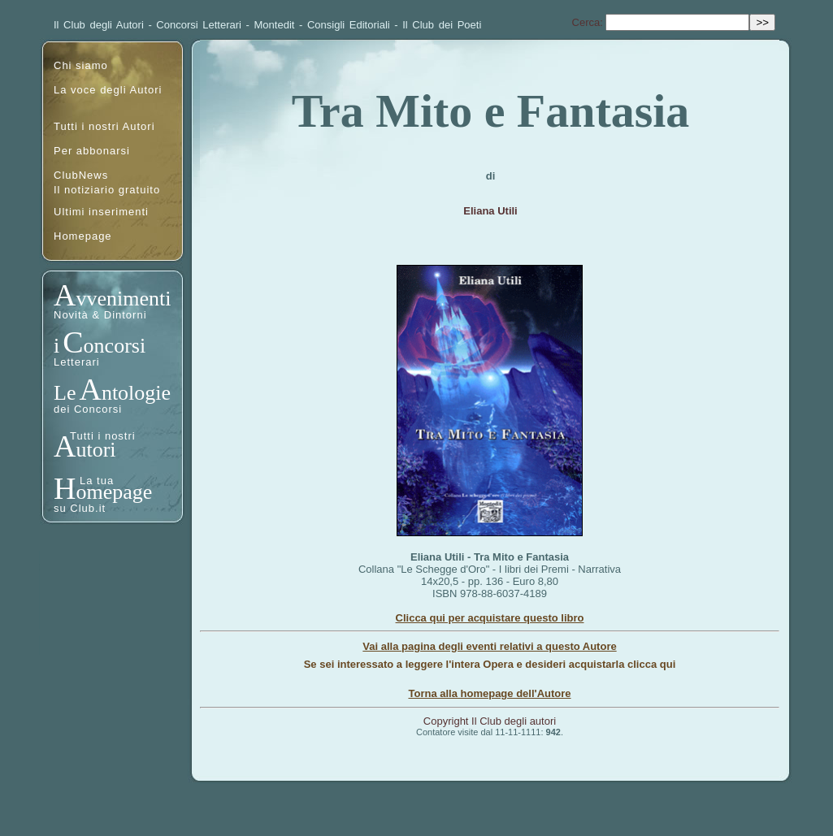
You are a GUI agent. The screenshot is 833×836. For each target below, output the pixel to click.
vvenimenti (123, 298)
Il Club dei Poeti (441, 25)
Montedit (274, 25)
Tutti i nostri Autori (104, 126)
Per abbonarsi (92, 151)
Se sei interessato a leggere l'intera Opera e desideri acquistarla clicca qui (490, 664)
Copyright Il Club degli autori (489, 721)
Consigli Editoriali (348, 25)
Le (65, 393)
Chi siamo (81, 65)
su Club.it (80, 508)
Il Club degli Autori (99, 25)
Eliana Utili (490, 211)
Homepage (83, 236)
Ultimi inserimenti (101, 212)
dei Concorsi (88, 409)
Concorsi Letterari (198, 25)
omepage (114, 492)
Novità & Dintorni (100, 315)
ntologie (136, 393)
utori (95, 449)
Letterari (77, 362)
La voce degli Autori (108, 90)
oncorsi (115, 345)
